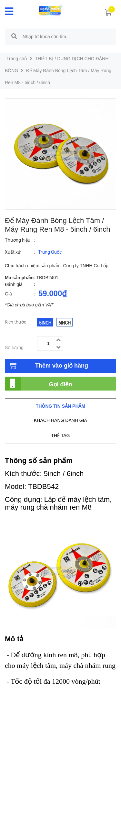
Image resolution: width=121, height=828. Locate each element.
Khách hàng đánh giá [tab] (60, 420)
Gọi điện (60, 384)
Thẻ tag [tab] (60, 435)
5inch (45, 323)
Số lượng (14, 347)
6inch (64, 323)
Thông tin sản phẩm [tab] (60, 406)
